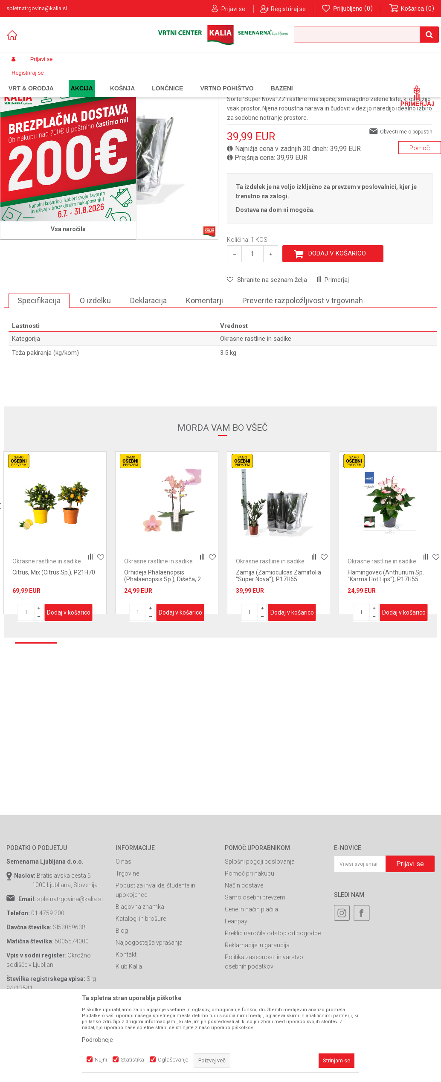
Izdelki (69, 79)
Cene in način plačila (251, 978)
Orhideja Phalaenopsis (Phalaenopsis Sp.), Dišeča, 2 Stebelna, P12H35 (162, 648)
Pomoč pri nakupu (249, 943)
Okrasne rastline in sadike (179, 79)
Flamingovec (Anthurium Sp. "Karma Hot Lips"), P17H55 (386, 645)
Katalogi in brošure (141, 988)
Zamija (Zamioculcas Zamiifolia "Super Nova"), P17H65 (278, 645)
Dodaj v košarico (337, 323)
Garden (92, 79)
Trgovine (127, 943)
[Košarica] (412, 9)
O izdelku (95, 370)
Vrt (110, 79)
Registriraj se (288, 9)
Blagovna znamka (140, 976)
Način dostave (244, 954)
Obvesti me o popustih (406, 201)
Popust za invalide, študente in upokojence (155, 959)
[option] (55, 602)
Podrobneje (97, 1039)
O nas (123, 931)
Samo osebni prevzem (255, 966)
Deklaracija (148, 370)
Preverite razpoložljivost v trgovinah (302, 370)
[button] (366, 34)
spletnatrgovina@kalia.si (70, 968)
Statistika (132, 1059)
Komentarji (204, 370)
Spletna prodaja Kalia (30, 79)
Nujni (101, 1059)
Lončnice (131, 79)
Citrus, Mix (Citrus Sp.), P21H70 (53, 641)
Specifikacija (39, 370)
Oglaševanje (173, 1059)
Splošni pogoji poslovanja (260, 931)
